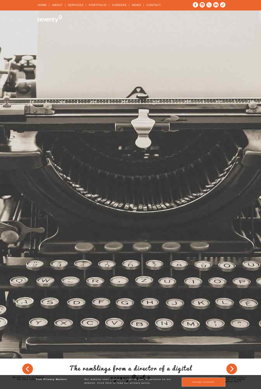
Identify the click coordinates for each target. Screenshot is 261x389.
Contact (153, 5)
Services (76, 5)
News (136, 5)
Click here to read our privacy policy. (124, 383)
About (57, 5)
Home (42, 5)
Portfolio (98, 5)
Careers (119, 5)
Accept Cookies (203, 382)
